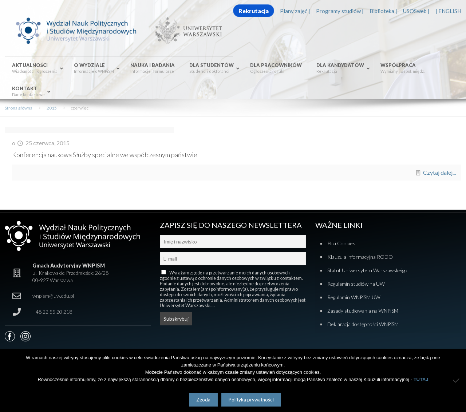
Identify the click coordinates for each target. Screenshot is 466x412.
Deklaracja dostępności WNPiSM (363, 324)
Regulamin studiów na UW (356, 284)
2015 (52, 108)
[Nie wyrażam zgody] (457, 380)
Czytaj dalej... (439, 172)
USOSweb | (416, 11)
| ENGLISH (448, 11)
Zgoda (203, 400)
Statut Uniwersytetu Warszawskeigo (367, 270)
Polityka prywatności (251, 400)
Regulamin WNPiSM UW (353, 297)
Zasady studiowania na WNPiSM (362, 311)
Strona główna (18, 108)
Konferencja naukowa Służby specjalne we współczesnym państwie (104, 155)
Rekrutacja (253, 10)
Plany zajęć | (295, 11)
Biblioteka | (383, 11)
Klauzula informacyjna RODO (360, 257)
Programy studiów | (340, 11)
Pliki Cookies (341, 243)
